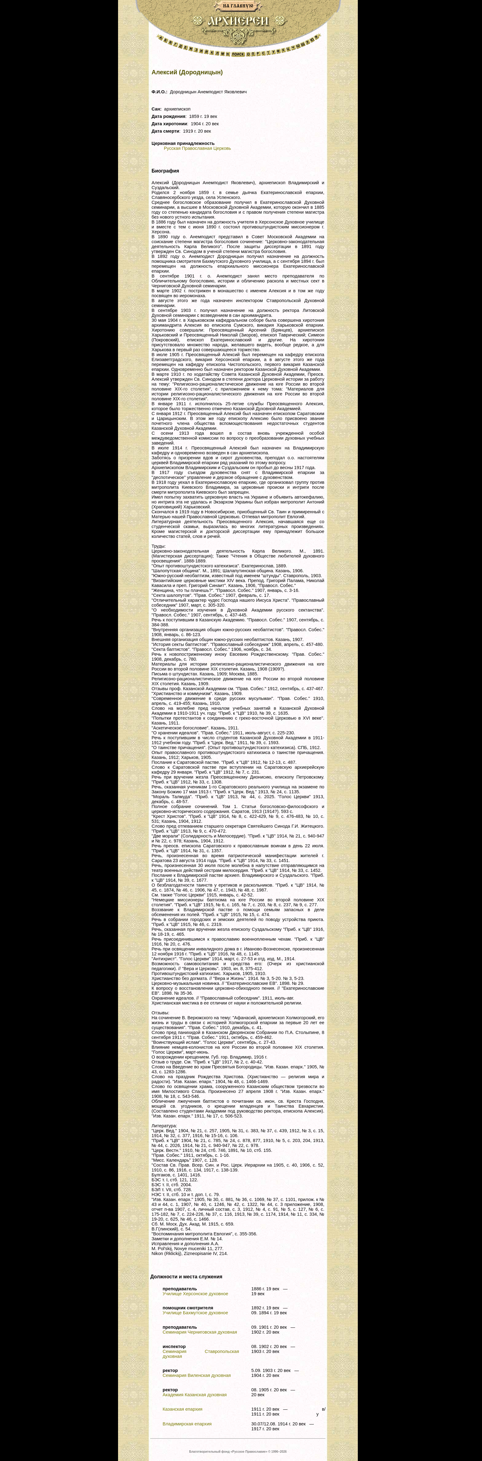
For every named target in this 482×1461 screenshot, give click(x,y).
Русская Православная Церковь (197, 148)
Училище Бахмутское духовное (195, 1312)
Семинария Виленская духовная (197, 1375)
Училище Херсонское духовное (195, 1293)
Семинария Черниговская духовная (200, 1332)
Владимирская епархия (187, 1423)
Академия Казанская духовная (195, 1394)
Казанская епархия (182, 1409)
